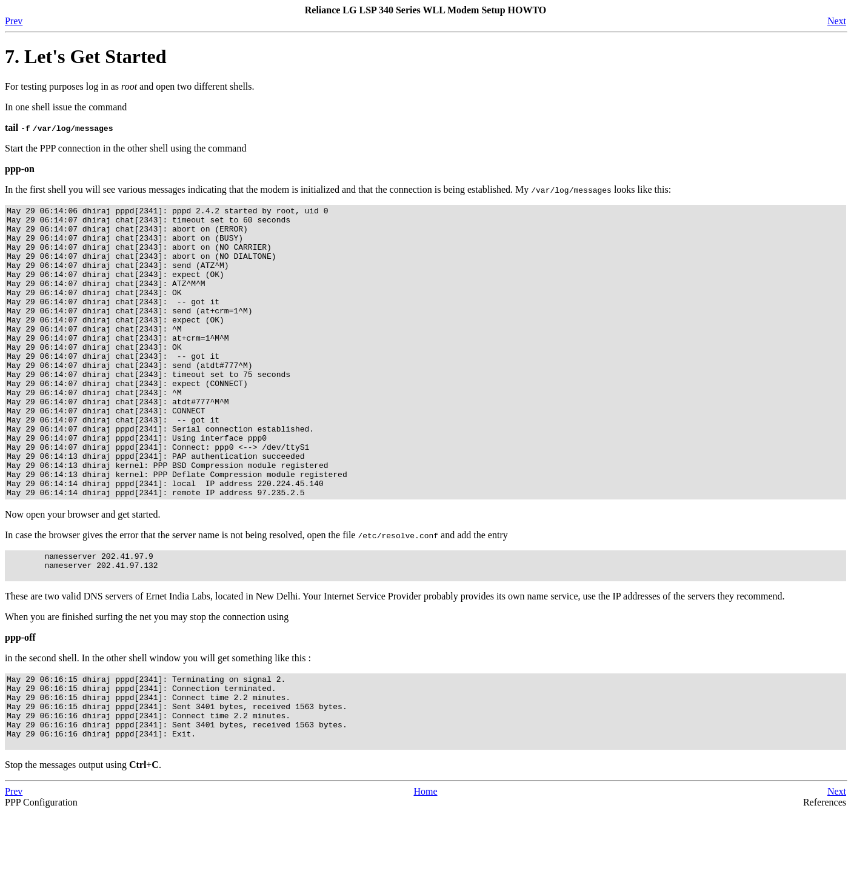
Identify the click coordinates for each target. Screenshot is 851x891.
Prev (13, 21)
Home (425, 869)
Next (836, 21)
